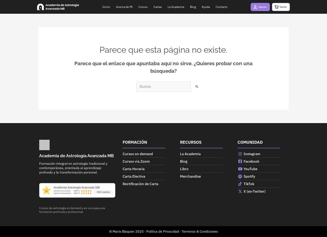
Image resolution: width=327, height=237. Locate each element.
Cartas (154, 7)
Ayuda (202, 7)
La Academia (172, 7)
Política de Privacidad (162, 231)
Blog (189, 7)
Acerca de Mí (121, 7)
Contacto (218, 7)
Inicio (103, 7)
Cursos (139, 7)
